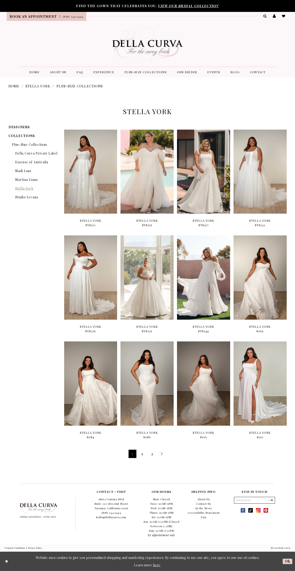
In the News (203, 508)
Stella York (38, 86)
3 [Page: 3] (152, 454)
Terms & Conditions (14, 548)
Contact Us (203, 503)
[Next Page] (162, 454)
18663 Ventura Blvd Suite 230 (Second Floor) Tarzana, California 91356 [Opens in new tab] (111, 503)
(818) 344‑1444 (111, 512)
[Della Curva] (147, 44)
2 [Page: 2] (142, 454)
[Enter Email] (254, 500)
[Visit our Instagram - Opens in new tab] (258, 511)
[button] (274, 16)
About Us (203, 499)
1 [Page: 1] (132, 454)
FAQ (203, 517)
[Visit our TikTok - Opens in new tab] (250, 511)
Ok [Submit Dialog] (287, 561)
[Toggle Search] (264, 16)
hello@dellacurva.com (111, 517)
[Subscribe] (271, 500)
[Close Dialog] (7, 561)
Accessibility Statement (204, 512)
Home (14, 86)
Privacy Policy (35, 548)
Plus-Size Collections (80, 86)
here (156, 565)
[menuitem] (33, 16)
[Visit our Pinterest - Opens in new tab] (266, 511)
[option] (90, 181)
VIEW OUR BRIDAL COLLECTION (188, 6)
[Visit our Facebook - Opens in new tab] (243, 511)
